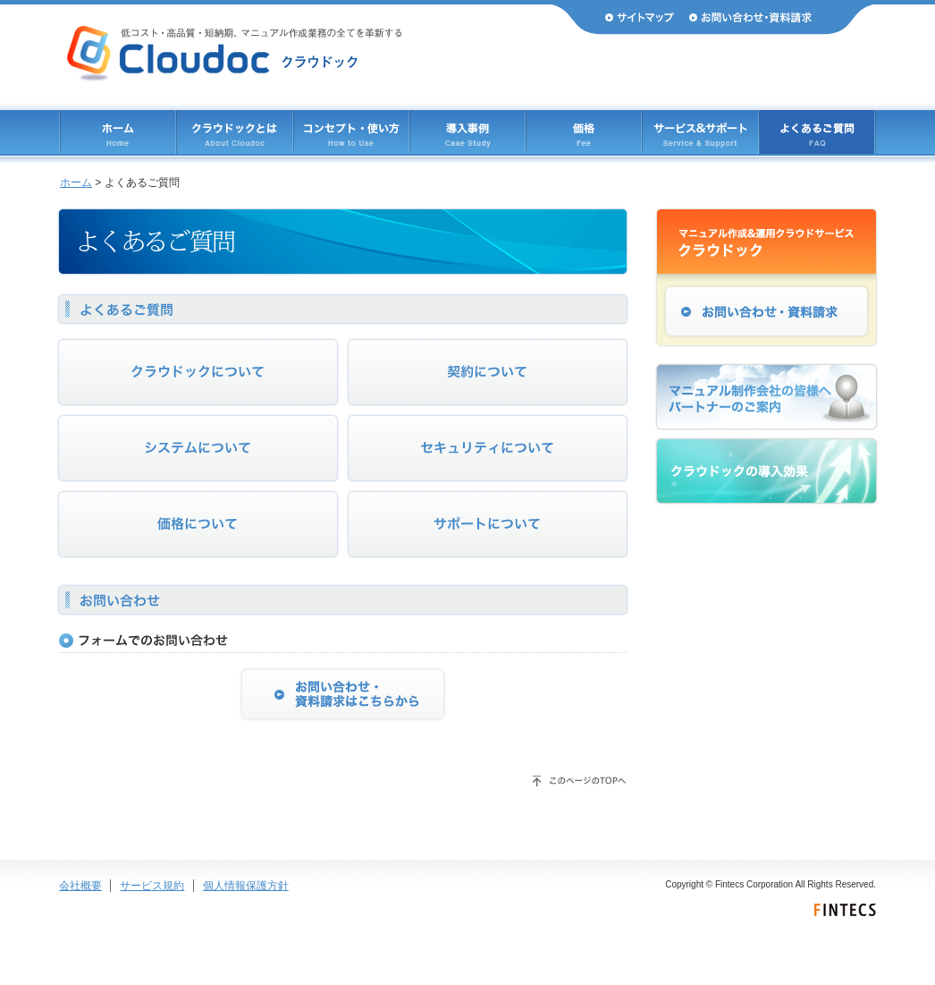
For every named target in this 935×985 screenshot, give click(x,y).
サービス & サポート (700, 132)
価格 (583, 132)
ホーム (118, 132)
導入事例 (467, 132)
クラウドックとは (234, 132)
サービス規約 (152, 885)
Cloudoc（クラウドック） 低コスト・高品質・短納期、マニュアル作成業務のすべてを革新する (234, 53)
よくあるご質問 (817, 132)
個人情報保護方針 (246, 885)
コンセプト (351, 132)
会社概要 (80, 885)
